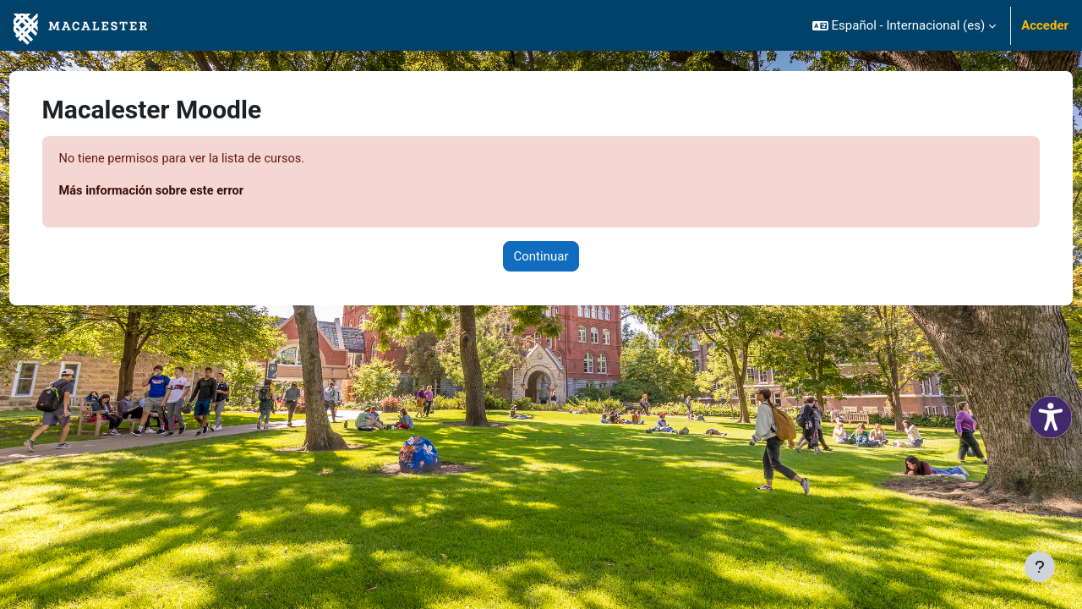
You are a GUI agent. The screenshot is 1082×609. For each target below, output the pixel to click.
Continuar (541, 257)
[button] (904, 25)
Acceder (1044, 25)
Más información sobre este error (185, 192)
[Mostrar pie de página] (1040, 566)
